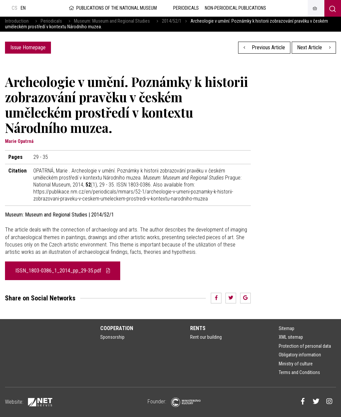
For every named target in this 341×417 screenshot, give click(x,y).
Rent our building (206, 337)
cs (14, 8)
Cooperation (116, 328)
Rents (197, 328)
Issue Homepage (28, 47)
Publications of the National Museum (112, 8)
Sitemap (286, 328)
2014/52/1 (171, 21)
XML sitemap (291, 337)
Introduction (17, 21)
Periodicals (51, 21)
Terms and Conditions (299, 372)
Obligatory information (300, 354)
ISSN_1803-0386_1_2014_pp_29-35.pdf (62, 270)
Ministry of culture (296, 363)
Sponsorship (112, 337)
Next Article (314, 47)
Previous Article (264, 47)
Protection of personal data (305, 346)
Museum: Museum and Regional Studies (112, 21)
